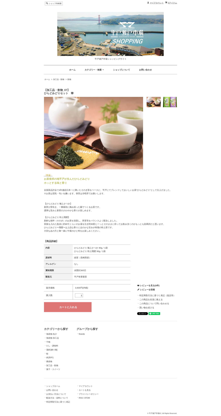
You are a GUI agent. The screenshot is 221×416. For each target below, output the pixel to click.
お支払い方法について (56, 394)
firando (82, 334)
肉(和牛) (49, 357)
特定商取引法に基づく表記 (58, 402)
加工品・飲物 (58, 79)
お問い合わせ (145, 70)
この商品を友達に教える (151, 299)
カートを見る (85, 390)
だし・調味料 (52, 346)
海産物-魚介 (51, 334)
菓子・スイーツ (53, 369)
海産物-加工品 (52, 338)
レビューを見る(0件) (149, 285)
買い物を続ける (146, 307)
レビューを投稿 (147, 289)
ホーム (72, 70)
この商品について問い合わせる (154, 303)
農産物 (49, 361)
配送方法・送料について (57, 398)
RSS (81, 398)
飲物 (69, 79)
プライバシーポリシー (89, 394)
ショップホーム (53, 386)
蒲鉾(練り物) (51, 350)
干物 (48, 342)
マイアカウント (157, 3)
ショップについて (121, 70)
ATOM (87, 398)
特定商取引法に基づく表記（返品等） (157, 295)
